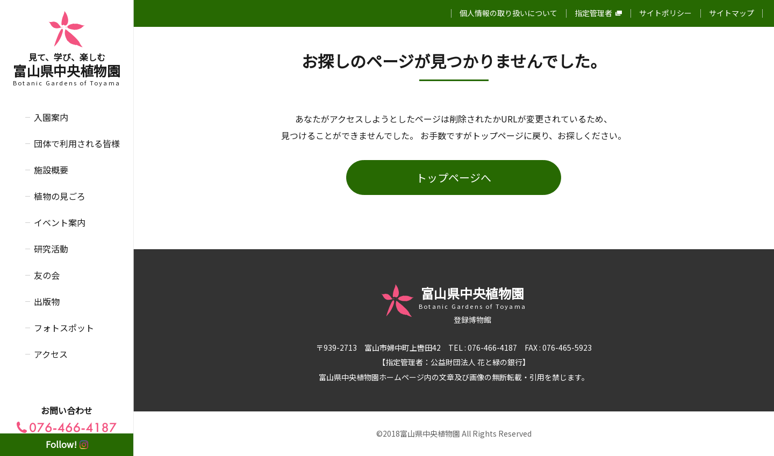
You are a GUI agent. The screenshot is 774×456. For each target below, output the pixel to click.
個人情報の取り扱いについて (508, 13)
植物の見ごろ (59, 196)
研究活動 (51, 248)
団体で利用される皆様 (77, 143)
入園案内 (51, 117)
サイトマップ (731, 13)
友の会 (47, 275)
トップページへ (453, 177)
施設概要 (51, 169)
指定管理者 (598, 13)
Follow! (67, 444)
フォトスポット (64, 327)
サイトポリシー (665, 13)
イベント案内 (59, 222)
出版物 (47, 301)
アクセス (51, 354)
